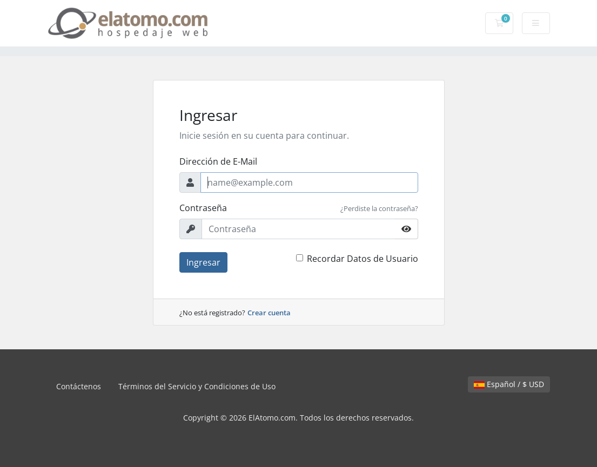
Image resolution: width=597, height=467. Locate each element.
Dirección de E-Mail (218, 161)
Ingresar (203, 262)
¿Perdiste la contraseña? (379, 208)
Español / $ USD (509, 384)
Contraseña (203, 208)
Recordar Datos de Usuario (362, 259)
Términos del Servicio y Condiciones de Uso (197, 386)
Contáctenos (78, 386)
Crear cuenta (269, 312)
